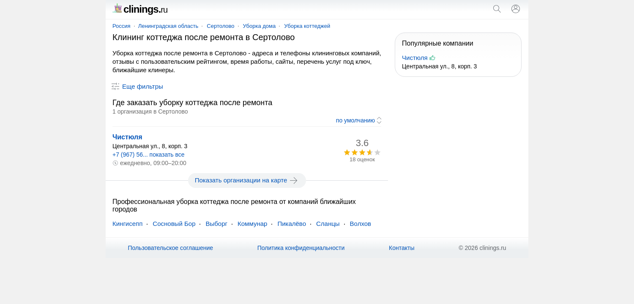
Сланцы (328, 223)
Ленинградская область (168, 26)
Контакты (401, 247)
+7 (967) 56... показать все (148, 154)
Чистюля (127, 137)
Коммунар (252, 223)
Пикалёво (291, 223)
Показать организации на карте (247, 180)
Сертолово (220, 26)
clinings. (139, 9)
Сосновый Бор (174, 223)
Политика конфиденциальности (301, 247)
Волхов (360, 223)
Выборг (216, 223)
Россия (121, 26)
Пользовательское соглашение (170, 247)
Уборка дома (259, 26)
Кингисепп (127, 223)
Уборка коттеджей (307, 26)
